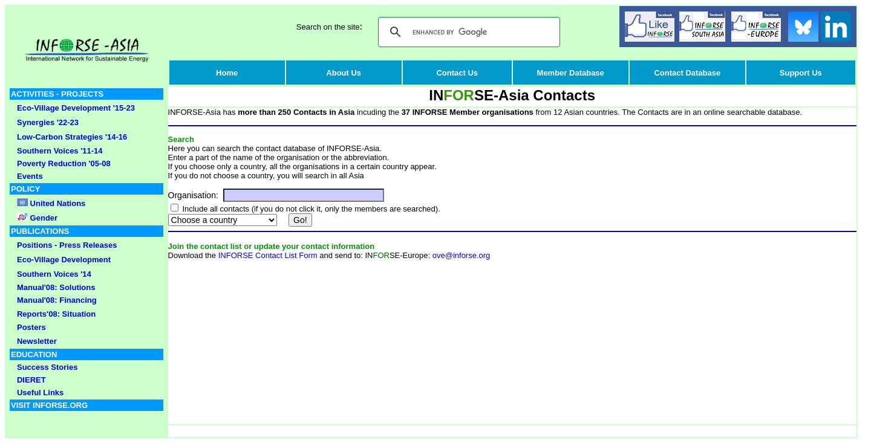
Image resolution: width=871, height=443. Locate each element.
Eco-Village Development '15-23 (76, 107)
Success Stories (47, 367)
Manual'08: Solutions (56, 287)
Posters (31, 327)
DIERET (31, 379)
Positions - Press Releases (67, 245)
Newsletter (37, 341)
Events (30, 176)
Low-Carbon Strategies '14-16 (72, 136)
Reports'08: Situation (56, 314)
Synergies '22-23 (48, 122)
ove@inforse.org (461, 255)
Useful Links (40, 392)
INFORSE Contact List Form (268, 255)
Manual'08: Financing (57, 300)
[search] (467, 32)
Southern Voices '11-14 (60, 150)
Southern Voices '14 (54, 274)
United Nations (58, 203)
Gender (42, 217)
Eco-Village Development (64, 259)
